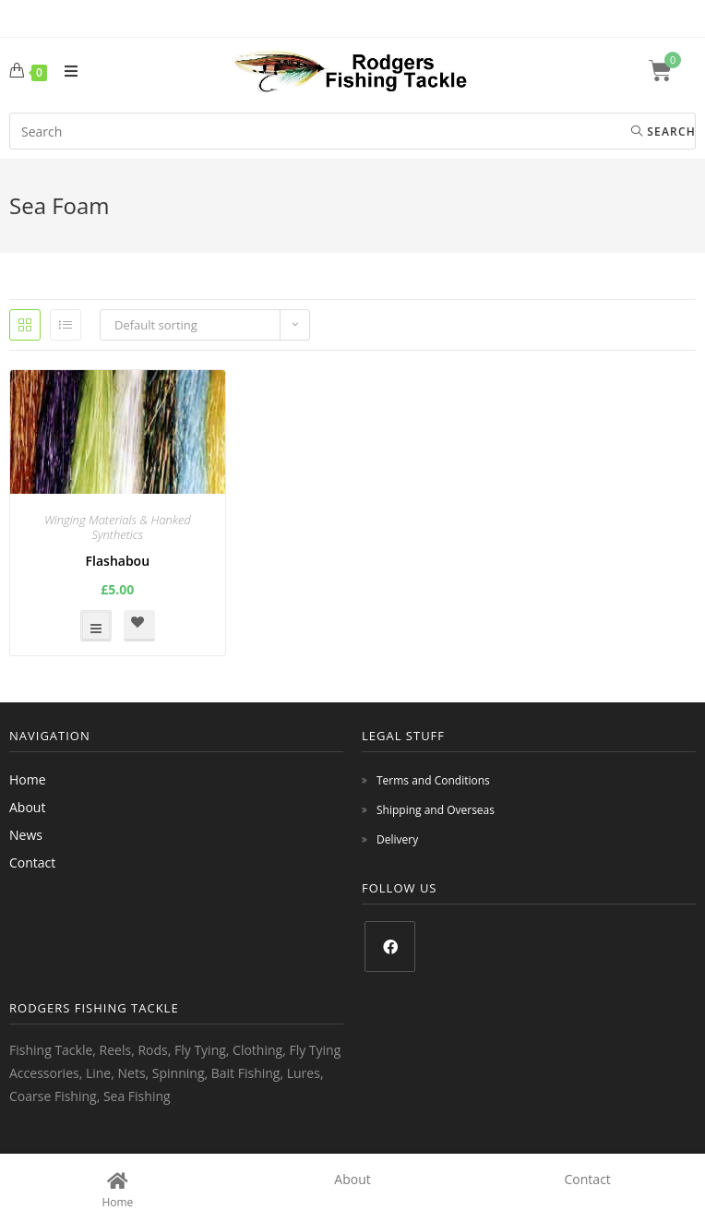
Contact (32, 862)
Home (27, 779)
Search (663, 131)
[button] (139, 625)
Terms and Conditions (433, 780)
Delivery (397, 839)
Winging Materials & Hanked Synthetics (117, 527)
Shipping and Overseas (435, 810)
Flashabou (117, 560)
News (25, 835)
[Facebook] (389, 946)
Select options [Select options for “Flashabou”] (96, 625)
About (27, 807)
